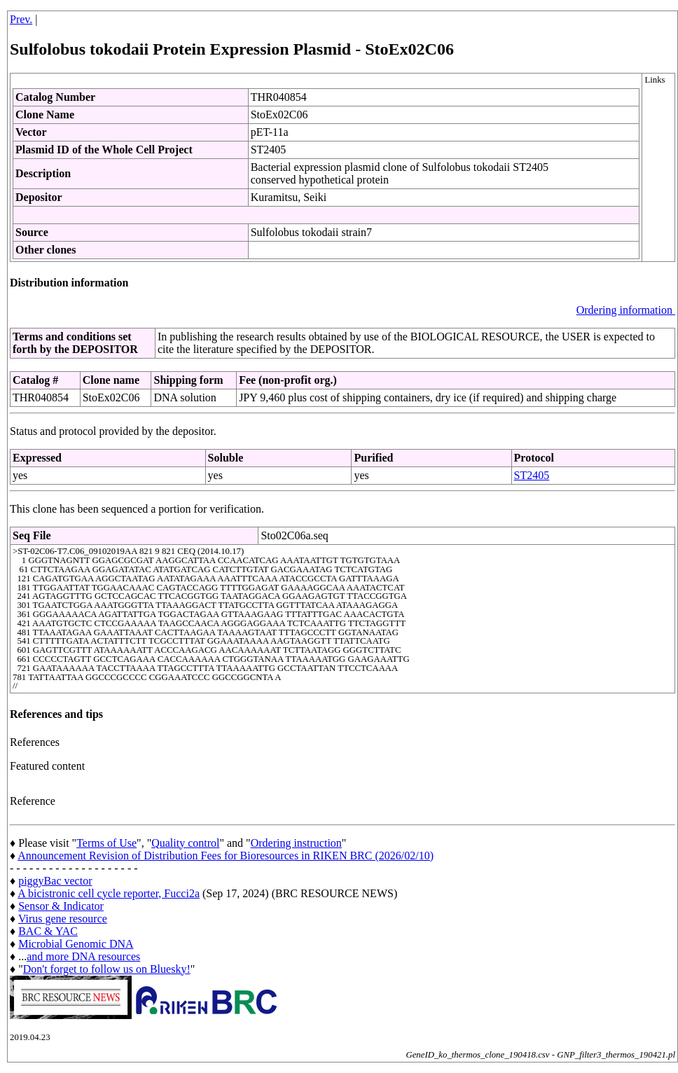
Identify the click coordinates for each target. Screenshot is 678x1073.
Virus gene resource (62, 919)
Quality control (185, 843)
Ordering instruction (296, 843)
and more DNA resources (83, 956)
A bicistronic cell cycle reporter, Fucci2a (109, 893)
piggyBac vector (55, 881)
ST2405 (532, 475)
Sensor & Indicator (61, 906)
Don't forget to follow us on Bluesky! (107, 969)
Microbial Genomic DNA (75, 944)
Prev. (21, 19)
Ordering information (625, 310)
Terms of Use (106, 843)
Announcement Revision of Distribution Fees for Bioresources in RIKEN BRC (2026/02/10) (226, 855)
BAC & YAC (48, 931)
